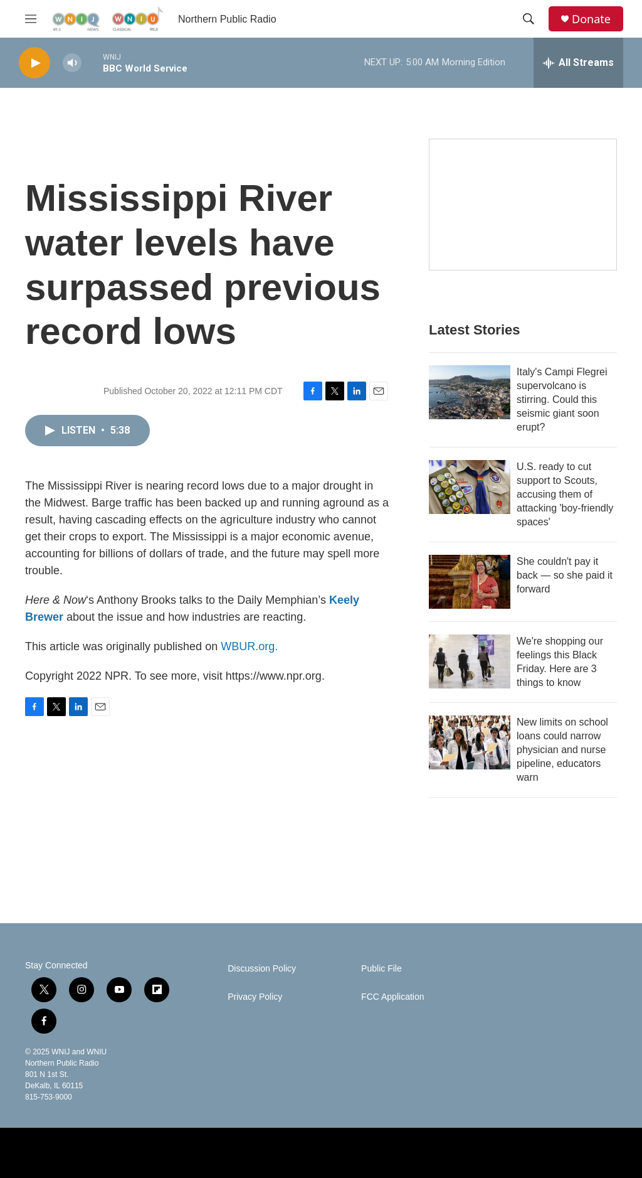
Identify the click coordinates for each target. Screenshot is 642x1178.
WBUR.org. (249, 646)
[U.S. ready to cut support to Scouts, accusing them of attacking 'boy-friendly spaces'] (469, 487)
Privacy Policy (255, 997)
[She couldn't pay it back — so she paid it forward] (469, 582)
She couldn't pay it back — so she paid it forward (565, 575)
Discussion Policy (262, 968)
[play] (34, 63)
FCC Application (392, 997)
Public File (381, 968)
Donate (591, 19)
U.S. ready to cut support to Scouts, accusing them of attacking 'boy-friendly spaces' (565, 494)
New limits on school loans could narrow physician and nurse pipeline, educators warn (562, 750)
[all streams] (578, 63)
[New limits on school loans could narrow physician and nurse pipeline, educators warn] (469, 742)
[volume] (72, 63)
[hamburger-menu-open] (31, 18)
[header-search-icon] (528, 18)
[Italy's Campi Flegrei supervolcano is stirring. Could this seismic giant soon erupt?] (469, 392)
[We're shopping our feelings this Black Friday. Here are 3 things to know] (469, 661)
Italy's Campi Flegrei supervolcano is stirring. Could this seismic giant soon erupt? (562, 399)
